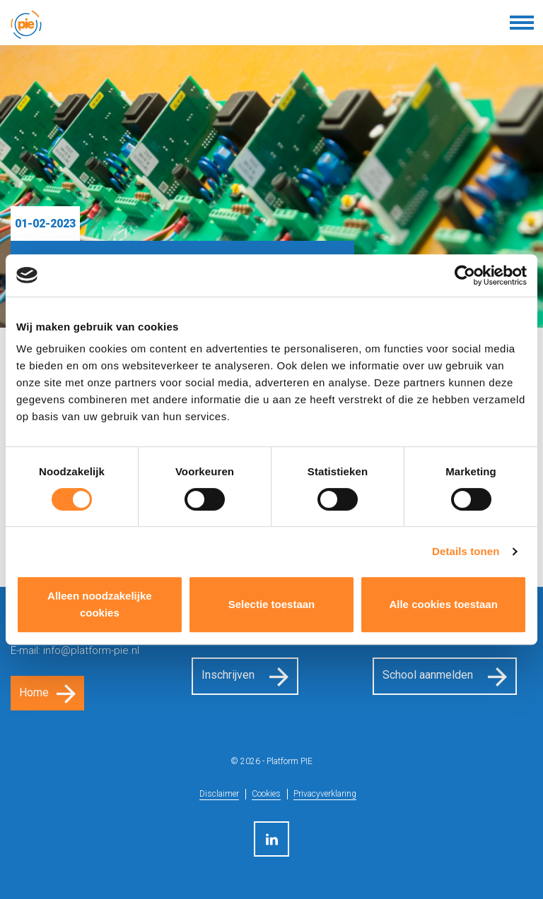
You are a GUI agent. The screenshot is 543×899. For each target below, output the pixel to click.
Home (34, 692)
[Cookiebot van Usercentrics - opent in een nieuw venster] (465, 275)
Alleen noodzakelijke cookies (99, 604)
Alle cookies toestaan (443, 604)
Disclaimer (219, 794)
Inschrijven (228, 674)
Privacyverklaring (324, 794)
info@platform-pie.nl (91, 650)
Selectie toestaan (271, 604)
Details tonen (465, 551)
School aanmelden (428, 674)
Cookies (266, 794)
